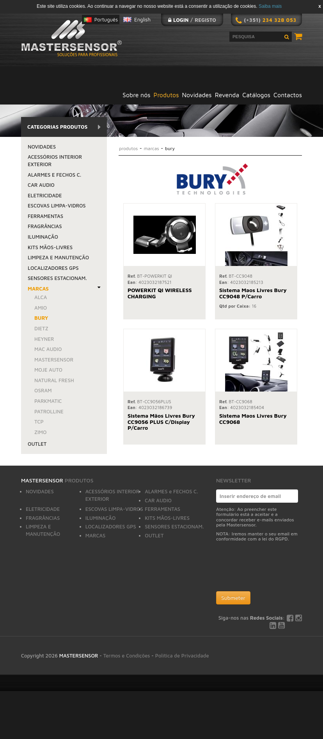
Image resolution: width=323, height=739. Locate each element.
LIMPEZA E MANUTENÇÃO (58, 257)
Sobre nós (136, 94)
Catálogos (256, 94)
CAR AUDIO (41, 185)
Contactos (287, 94)
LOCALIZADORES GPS (53, 268)
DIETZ (41, 328)
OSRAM (43, 390)
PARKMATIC (48, 401)
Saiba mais (270, 6)
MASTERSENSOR (53, 359)
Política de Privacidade (182, 655)
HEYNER (44, 339)
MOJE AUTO (48, 370)
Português (106, 19)
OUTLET (37, 444)
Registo (205, 20)
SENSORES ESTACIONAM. (57, 278)
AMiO (40, 308)
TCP (39, 421)
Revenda (227, 94)
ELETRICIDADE (45, 195)
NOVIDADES (42, 147)
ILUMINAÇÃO (43, 237)
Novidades (197, 94)
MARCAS (38, 288)
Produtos (166, 94)
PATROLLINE (49, 411)
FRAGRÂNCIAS (45, 226)
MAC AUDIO (48, 349)
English (142, 19)
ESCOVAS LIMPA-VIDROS (57, 205)
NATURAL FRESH (54, 380)
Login (180, 20)
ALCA (40, 297)
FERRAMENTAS (45, 216)
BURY (41, 318)
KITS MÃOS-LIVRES (50, 247)
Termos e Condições (126, 655)
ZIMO (40, 432)
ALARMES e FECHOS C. (54, 175)
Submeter (233, 597)
